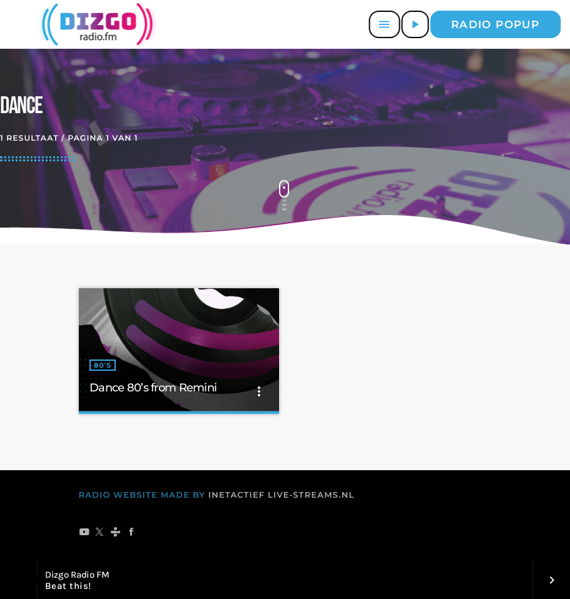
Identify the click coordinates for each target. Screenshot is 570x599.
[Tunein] (115, 532)
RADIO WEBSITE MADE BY (142, 495)
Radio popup (495, 24)
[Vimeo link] (94, 24)
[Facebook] (131, 532)
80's (102, 365)
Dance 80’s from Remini (152, 388)
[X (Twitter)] (99, 532)
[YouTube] (84, 532)
